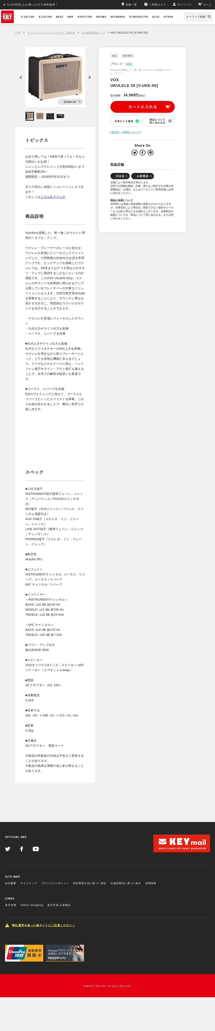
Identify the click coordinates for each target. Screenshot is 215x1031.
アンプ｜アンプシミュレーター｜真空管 (51, 32)
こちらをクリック (53, 197)
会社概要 (10, 883)
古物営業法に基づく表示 (125, 883)
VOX (129, 63)
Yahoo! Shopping (31, 905)
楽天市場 (10, 905)
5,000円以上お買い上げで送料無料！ (33, 4)
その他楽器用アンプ (93, 32)
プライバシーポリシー (55, 883)
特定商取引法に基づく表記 (89, 883)
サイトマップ (28, 883)
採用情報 (150, 883)
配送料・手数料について (125, 132)
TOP (18, 32)
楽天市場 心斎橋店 (59, 905)
